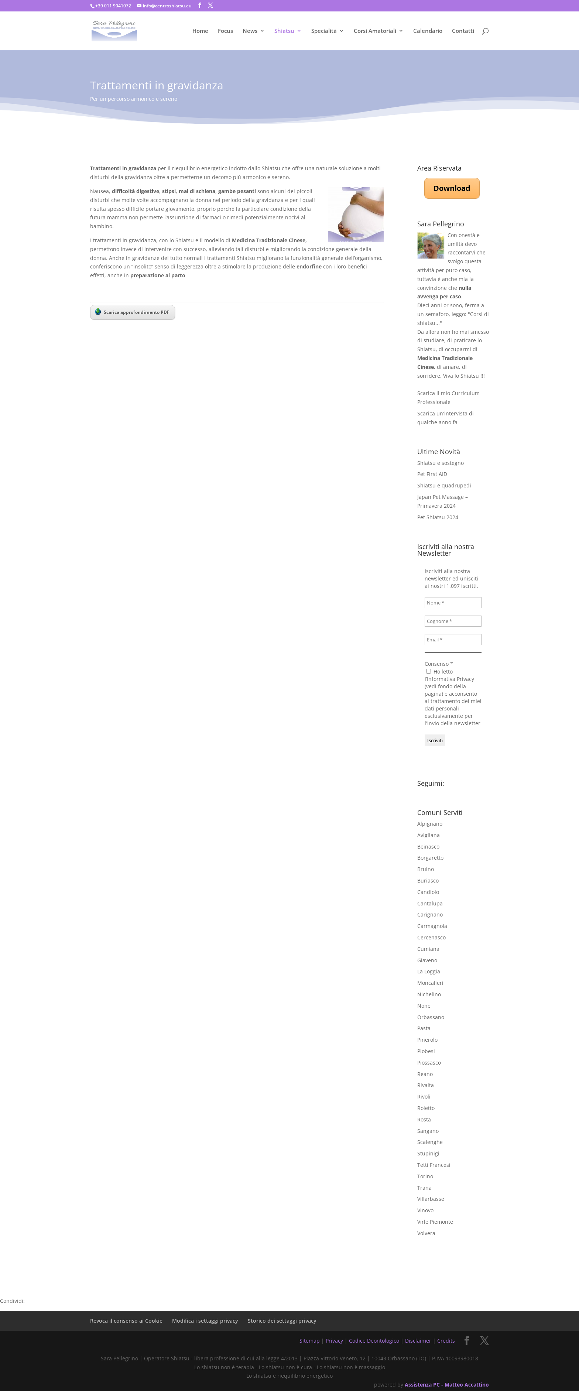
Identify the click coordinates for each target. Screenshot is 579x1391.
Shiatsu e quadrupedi (444, 485)
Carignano (430, 914)
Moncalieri (430, 982)
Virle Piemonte (435, 1221)
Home (200, 31)
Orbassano (430, 1017)
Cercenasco (431, 937)
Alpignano (429, 823)
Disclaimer (418, 1340)
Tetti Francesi (433, 1164)
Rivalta (425, 1085)
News (250, 31)
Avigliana (428, 835)
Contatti (463, 31)
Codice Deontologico (374, 1340)
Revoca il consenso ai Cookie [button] (126, 1320)
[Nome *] (453, 602)
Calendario (427, 31)
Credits (446, 1340)
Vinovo (425, 1210)
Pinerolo (427, 1039)
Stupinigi (428, 1153)
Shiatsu (284, 31)
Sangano (428, 1130)
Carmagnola (432, 925)
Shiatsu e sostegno (440, 462)
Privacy (334, 1340)
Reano (425, 1073)
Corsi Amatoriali (375, 31)
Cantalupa (430, 903)
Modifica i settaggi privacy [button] (205, 1320)
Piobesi (426, 1051)
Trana (424, 1187)
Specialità (324, 31)
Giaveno (427, 960)
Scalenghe (430, 1141)
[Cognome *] (453, 621)
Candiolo (428, 891)
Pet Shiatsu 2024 (437, 517)
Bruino (425, 869)
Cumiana (428, 948)
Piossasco (429, 1062)
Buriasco (428, 880)
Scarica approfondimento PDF (132, 311)
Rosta (424, 1119)
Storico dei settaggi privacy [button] (282, 1320)
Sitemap (309, 1340)
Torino (425, 1176)
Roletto (426, 1107)
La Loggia (428, 971)
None (424, 1005)
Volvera (426, 1233)
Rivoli (424, 1096)
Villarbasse (430, 1198)
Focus (225, 31)
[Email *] (453, 639)
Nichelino (429, 994)
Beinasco (428, 846)
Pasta (424, 1028)
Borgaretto (430, 857)
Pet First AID (432, 473)
